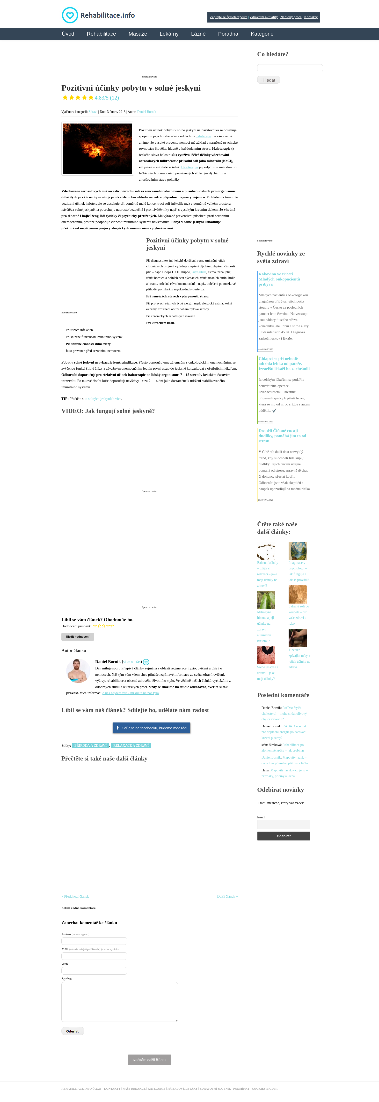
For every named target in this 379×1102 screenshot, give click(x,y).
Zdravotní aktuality (264, 17)
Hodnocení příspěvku (77, 626)
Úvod (68, 34)
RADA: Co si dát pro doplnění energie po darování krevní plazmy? (284, 732)
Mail (89, 949)
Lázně (198, 34)
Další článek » (227, 896)
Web (64, 964)
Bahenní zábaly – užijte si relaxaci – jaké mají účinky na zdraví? (267, 574)
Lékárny (169, 34)
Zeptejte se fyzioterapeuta (228, 17)
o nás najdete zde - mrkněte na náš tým (130, 693)
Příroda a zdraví (90, 745)
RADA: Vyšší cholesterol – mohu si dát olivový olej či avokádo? (284, 713)
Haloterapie (189, 167)
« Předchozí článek (75, 896)
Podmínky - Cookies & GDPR (255, 1088)
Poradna (228, 34)
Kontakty (311, 17)
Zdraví (92, 112)
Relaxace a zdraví (131, 745)
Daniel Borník (146, 112)
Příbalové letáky (183, 1088)
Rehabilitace (101, 34)
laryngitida (198, 272)
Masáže (138, 34)
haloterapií (203, 136)
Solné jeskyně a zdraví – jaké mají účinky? (267, 673)
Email (261, 817)
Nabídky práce (291, 17)
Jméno (75, 934)
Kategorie (262, 34)
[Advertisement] (150, 61)
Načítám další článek (149, 1060)
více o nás (132, 661)
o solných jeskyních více (103, 399)
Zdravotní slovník (215, 1088)
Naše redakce (134, 1088)
